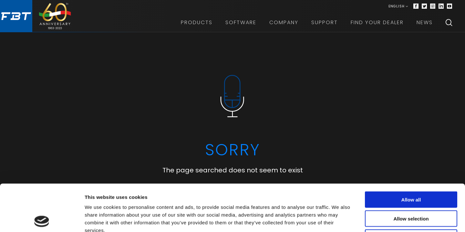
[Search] (449, 22)
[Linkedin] (441, 6)
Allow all (411, 153)
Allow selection (411, 172)
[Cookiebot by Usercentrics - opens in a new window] (42, 219)
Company (283, 22)
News (425, 22)
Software (240, 22)
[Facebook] (415, 6)
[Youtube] (449, 6)
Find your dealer (377, 22)
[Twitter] (424, 6)
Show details (339, 219)
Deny (411, 191)
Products (196, 22)
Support (324, 22)
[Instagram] (432, 6)
